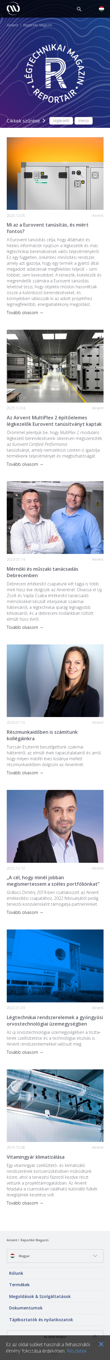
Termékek (19, 1284)
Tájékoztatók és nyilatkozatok (41, 1319)
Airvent (12, 25)
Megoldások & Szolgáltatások (40, 1296)
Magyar (20, 1255)
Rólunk (16, 1273)
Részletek (77, 1351)
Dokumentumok (26, 1308)
